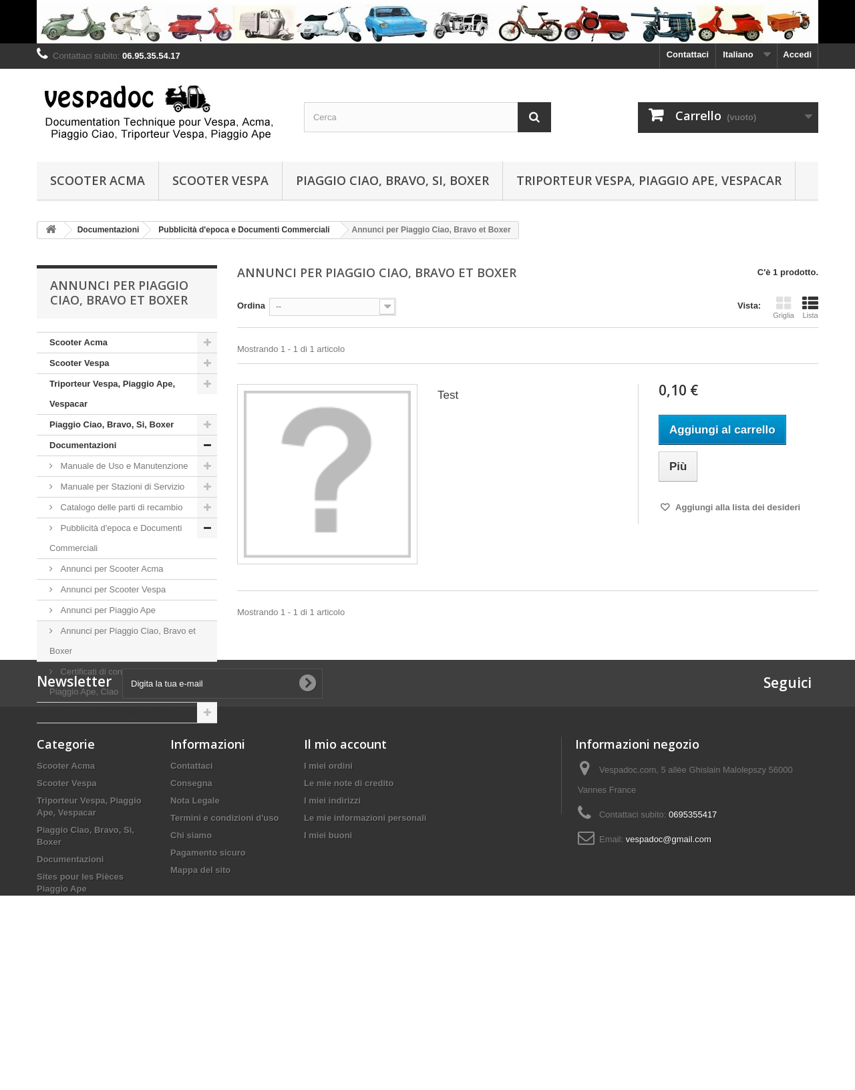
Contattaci (688, 54)
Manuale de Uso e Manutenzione (123, 466)
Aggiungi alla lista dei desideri (736, 507)
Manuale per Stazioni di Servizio (121, 487)
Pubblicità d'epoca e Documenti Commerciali (115, 538)
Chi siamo (191, 952)
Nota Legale (195, 917)
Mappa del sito (200, 987)
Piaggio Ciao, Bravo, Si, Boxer (392, 180)
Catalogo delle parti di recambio (120, 507)
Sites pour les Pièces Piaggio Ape (118, 712)
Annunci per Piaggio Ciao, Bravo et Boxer (122, 641)
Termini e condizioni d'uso (224, 935)
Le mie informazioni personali (365, 935)
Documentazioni (82, 445)
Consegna (191, 900)
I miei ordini (328, 883)
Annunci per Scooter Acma (111, 569)
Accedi (797, 54)
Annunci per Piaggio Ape (107, 610)
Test (448, 395)
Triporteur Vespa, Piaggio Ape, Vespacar (649, 180)
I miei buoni (328, 952)
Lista (810, 307)
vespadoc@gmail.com (668, 956)
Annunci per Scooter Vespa (112, 589)
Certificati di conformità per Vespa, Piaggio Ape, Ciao (121, 682)
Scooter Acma (97, 180)
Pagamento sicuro (208, 969)
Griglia (783, 307)
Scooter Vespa (220, 180)
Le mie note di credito (348, 900)
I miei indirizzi (332, 917)
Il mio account (345, 861)
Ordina (251, 306)
